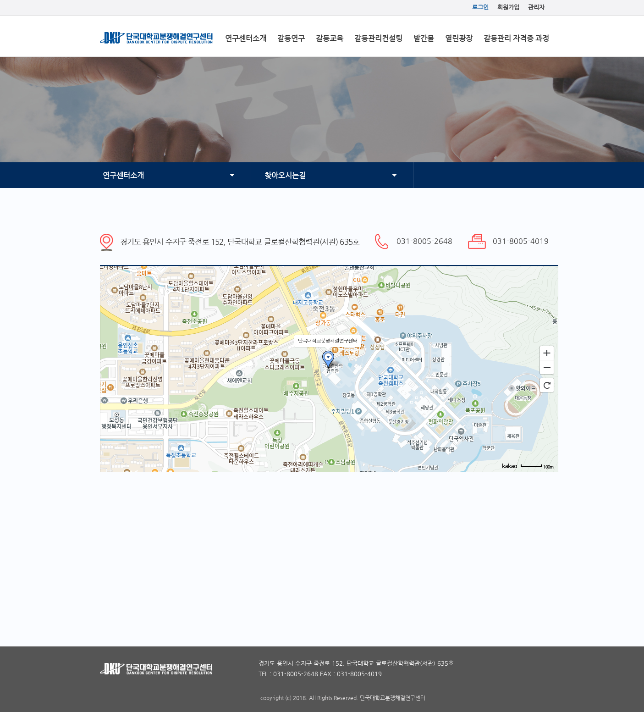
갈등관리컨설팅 (378, 38)
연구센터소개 (245, 38)
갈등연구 (291, 38)
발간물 (423, 38)
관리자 (536, 7)
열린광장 (459, 38)
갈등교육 (329, 38)
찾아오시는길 (285, 175)
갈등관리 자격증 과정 (516, 38)
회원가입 (508, 7)
